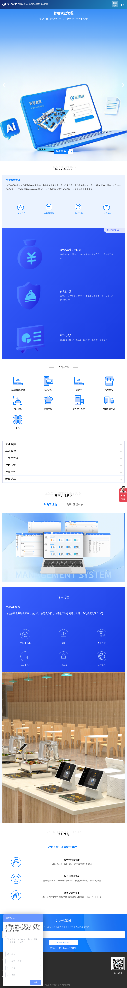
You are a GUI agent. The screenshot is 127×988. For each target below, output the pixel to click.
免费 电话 (115, 4)
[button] (123, 85)
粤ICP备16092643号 (52, 985)
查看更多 (61, 151)
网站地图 (66, 985)
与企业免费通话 (63, 942)
